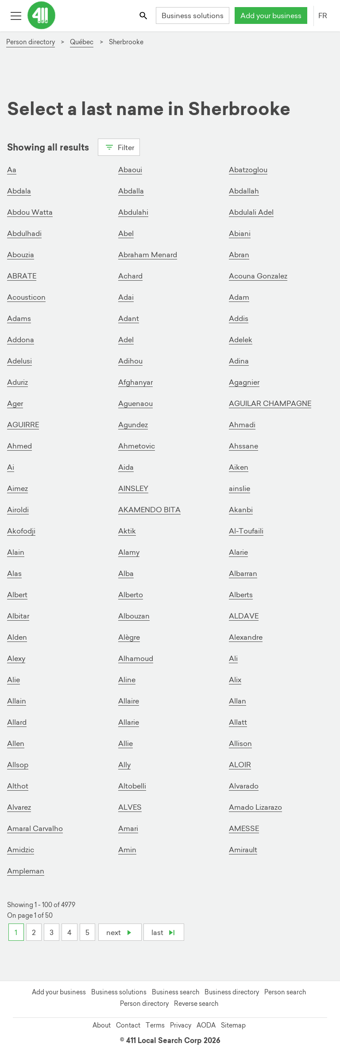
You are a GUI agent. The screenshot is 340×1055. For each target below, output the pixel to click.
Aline (126, 679)
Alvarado (244, 785)
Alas (14, 573)
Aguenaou (135, 403)
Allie (125, 743)
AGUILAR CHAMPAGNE (270, 403)
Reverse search (196, 1004)
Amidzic (20, 849)
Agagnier (244, 382)
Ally (124, 764)
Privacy (180, 1025)
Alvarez (19, 807)
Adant (128, 318)
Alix (235, 679)
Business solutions (193, 15)
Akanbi (241, 509)
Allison (240, 743)
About (102, 1025)
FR (322, 15)
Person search (285, 992)
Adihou (130, 360)
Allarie (128, 722)
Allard (17, 722)
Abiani (240, 233)
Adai (126, 297)
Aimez (17, 488)
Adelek (240, 339)
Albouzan (134, 615)
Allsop (17, 764)
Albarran (243, 573)
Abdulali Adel (251, 212)
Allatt (238, 722)
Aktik (127, 530)
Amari (128, 828)
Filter (119, 146)
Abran (239, 254)
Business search (175, 992)
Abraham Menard (147, 254)
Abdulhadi (24, 233)
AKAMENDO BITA (149, 509)
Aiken (238, 467)
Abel (126, 233)
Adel (126, 339)
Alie (13, 679)
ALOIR (240, 764)
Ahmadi (242, 424)
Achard (130, 275)
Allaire (128, 700)
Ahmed (19, 445)
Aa (11, 169)
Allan (237, 700)
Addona (20, 339)
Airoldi (18, 509)
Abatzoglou (248, 169)
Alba (126, 573)
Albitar (18, 615)
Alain (15, 552)
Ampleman (25, 870)
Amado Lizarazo (255, 807)
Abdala (19, 190)
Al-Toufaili (246, 530)
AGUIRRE (23, 424)
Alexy (16, 658)
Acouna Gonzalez (258, 275)
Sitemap (233, 1025)
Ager (15, 403)
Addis (238, 318)
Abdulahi (133, 212)
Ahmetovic (136, 445)
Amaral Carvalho (35, 828)
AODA (206, 1025)
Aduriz (17, 382)
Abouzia (20, 254)
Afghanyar (135, 382)
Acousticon (26, 297)
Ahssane (243, 445)
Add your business (270, 15)
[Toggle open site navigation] (15, 15)
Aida (126, 467)
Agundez (133, 424)
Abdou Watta (30, 212)
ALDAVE (244, 615)
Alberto (130, 594)
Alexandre (246, 637)
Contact (128, 1025)
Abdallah (244, 190)
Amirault (243, 849)
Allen (15, 743)
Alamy (128, 552)
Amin (127, 849)
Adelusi (19, 360)
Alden (17, 637)
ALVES (130, 807)
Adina (239, 360)
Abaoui (130, 169)
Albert (17, 594)
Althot (17, 785)
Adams (19, 318)
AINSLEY (133, 488)
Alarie (238, 552)
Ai (10, 467)
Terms (155, 1025)
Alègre (129, 637)
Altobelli (132, 785)
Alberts (241, 594)
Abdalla (131, 190)
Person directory (144, 1004)
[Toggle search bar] (144, 15)
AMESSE (244, 828)
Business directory (232, 992)
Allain (16, 700)
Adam (239, 297)
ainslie (239, 488)
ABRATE (21, 275)
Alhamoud (135, 658)
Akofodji (21, 530)
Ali (233, 658)
